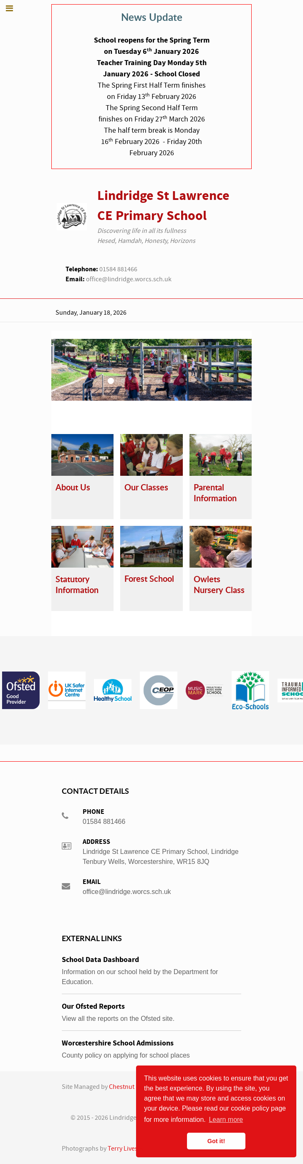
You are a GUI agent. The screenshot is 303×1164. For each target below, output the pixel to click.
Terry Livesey (126, 1148)
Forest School (149, 578)
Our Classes (146, 487)
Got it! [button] (216, 1141)
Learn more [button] (226, 1119)
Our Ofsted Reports (93, 1006)
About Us (73, 487)
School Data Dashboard (100, 959)
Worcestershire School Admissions (118, 1043)
